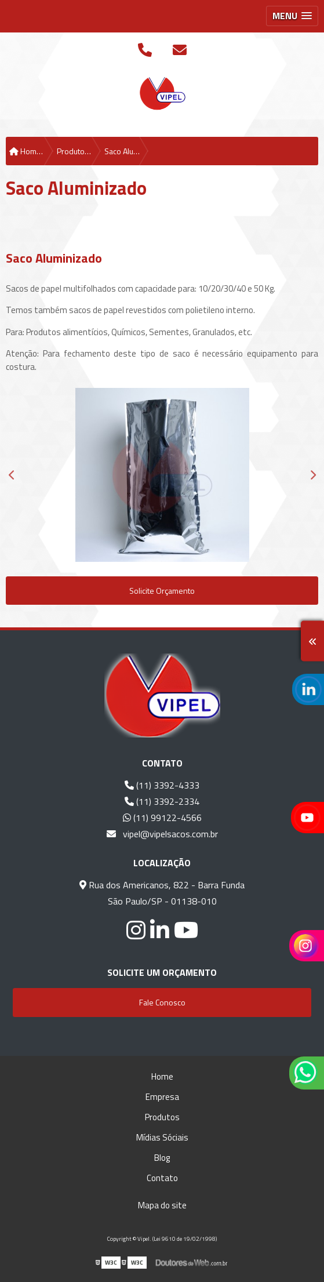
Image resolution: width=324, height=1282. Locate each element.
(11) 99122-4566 (162, 818)
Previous (11, 475)
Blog (162, 1157)
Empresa (162, 1096)
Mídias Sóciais (162, 1137)
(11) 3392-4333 (162, 785)
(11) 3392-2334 (162, 801)
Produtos (162, 1117)
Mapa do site (162, 1205)
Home (162, 1076)
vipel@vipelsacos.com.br (162, 834)
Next (312, 475)
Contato (162, 1178)
